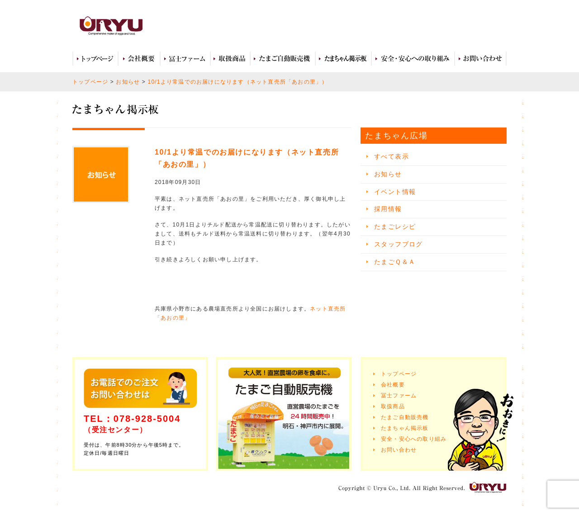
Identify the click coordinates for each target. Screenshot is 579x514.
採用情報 (388, 208)
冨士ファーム (185, 58)
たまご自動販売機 (282, 58)
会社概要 (139, 58)
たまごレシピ (395, 226)
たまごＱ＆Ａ (394, 261)
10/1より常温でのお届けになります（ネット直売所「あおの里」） (238, 82)
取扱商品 (230, 58)
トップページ (95, 58)
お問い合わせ (481, 58)
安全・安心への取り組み (413, 58)
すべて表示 (391, 156)
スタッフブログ (398, 244)
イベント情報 (395, 191)
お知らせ (128, 82)
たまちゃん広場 (343, 58)
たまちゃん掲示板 (405, 428)
